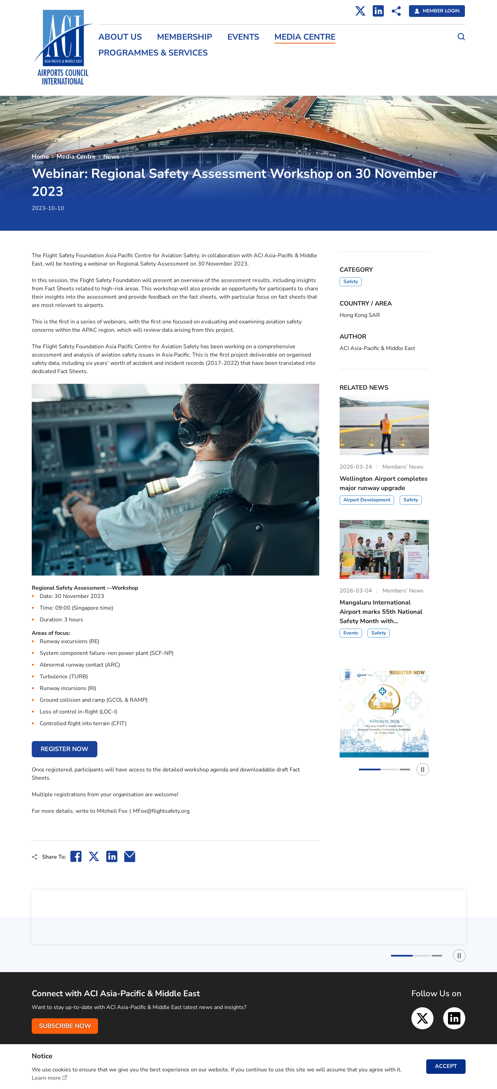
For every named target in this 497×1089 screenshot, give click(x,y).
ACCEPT (446, 1066)
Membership (185, 37)
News (111, 156)
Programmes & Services (153, 53)
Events (244, 37)
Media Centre (305, 37)
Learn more (46, 1078)
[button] (378, 769)
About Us (120, 37)
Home (40, 156)
